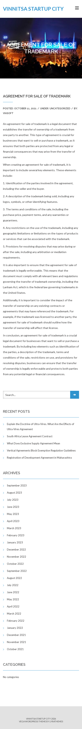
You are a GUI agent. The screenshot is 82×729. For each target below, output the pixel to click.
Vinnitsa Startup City (33, 9)
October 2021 (15, 649)
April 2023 (13, 521)
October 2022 (15, 563)
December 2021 (16, 634)
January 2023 (15, 542)
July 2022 (12, 585)
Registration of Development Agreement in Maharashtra (39, 457)
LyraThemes (56, 721)
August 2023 (14, 492)
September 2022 (17, 570)
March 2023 (14, 528)
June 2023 (13, 506)
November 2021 (16, 642)
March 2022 (14, 613)
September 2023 (17, 485)
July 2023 (12, 499)
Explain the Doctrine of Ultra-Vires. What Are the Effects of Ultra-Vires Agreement (40, 426)
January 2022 (15, 627)
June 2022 (13, 592)
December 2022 (16, 549)
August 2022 (14, 578)
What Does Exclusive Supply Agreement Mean (33, 443)
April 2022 (13, 606)
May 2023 (13, 514)
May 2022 (13, 599)
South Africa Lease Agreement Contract (29, 436)
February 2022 (15, 620)
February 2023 (15, 535)
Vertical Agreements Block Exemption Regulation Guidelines (41, 450)
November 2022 (16, 556)
